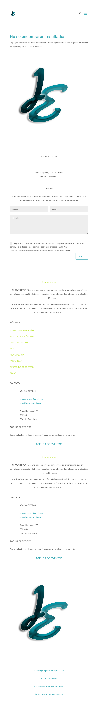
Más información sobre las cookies (49, 686)
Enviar (81, 256)
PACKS (13, 373)
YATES (13, 348)
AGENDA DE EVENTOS (49, 444)
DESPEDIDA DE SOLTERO (22, 367)
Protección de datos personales (49, 694)
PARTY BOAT (16, 361)
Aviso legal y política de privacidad (49, 670)
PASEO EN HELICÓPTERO (22, 336)
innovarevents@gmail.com (31, 399)
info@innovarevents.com (31, 403)
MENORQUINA (17, 354)
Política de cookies (49, 678)
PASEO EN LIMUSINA (20, 342)
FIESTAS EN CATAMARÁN (22, 330)
